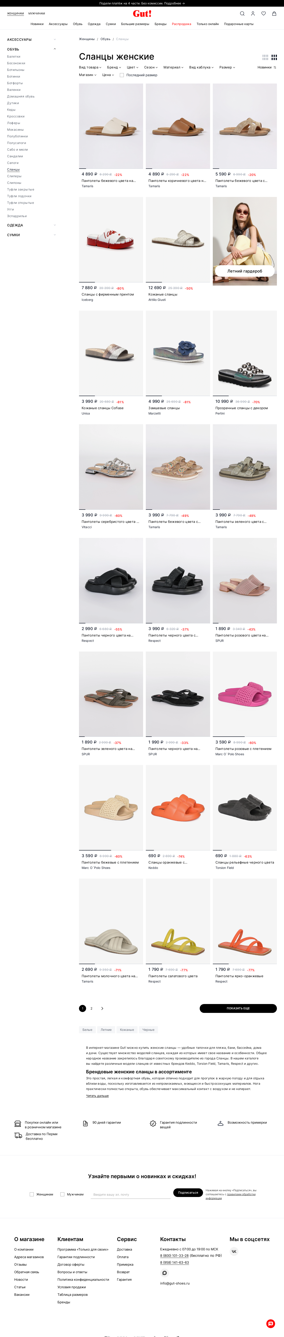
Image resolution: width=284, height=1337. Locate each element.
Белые (87, 1029)
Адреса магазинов (29, 1257)
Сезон (151, 67)
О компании (24, 1249)
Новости (21, 1279)
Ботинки (13, 76)
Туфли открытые (20, 202)
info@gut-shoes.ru (175, 1283)
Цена (108, 75)
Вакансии (22, 1294)
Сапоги (12, 163)
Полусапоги (16, 143)
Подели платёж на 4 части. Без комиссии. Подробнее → (142, 3)
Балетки (13, 56)
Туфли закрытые (20, 189)
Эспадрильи (17, 216)
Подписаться (188, 1192)
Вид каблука (202, 67)
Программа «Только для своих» (82, 1249)
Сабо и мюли (17, 149)
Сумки (111, 24)
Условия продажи (71, 1287)
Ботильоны (16, 70)
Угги (10, 209)
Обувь (78, 24)
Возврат (123, 1272)
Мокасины (15, 129)
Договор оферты (70, 1264)
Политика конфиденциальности (83, 1279)
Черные (148, 1029)
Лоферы (13, 123)
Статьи (20, 1287)
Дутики (13, 103)
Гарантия (124, 1279)
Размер (227, 67)
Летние (106, 1029)
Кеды (11, 109)
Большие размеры (135, 24)
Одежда (94, 24)
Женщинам (15, 13)
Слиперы (14, 176)
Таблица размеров (72, 1294)
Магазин (88, 75)
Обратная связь (26, 1272)
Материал (174, 67)
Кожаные (127, 1029)
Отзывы (20, 1264)
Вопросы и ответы (72, 1272)
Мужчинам (36, 13)
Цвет (133, 67)
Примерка (125, 1264)
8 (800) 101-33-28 (174, 1255)
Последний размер (141, 75)
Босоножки (16, 63)
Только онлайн (208, 24)
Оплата (122, 1257)
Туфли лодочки (19, 196)
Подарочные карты (239, 24)
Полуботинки (17, 136)
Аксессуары (58, 24)
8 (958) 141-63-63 (174, 1262)
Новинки (37, 24)
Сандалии (15, 156)
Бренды (161, 24)
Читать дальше (97, 1096)
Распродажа (181, 24)
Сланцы (13, 169)
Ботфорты (15, 83)
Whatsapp (270, 1323)
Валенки (14, 89)
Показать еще (238, 1008)
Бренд (114, 67)
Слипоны (14, 183)
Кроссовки (16, 116)
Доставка (124, 1249)
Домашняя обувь (21, 96)
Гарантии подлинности (76, 1257)
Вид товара (90, 67)
